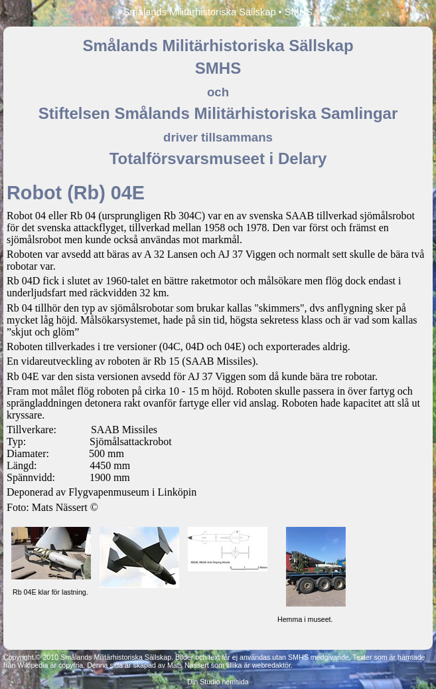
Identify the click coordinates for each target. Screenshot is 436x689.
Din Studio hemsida (217, 682)
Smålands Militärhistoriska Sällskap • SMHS (218, 12)
